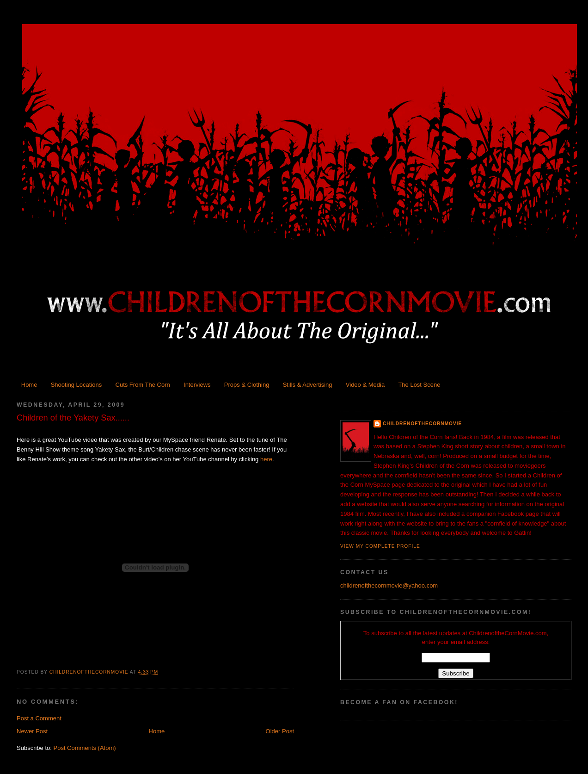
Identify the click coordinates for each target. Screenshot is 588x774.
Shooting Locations (76, 384)
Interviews (197, 384)
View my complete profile (380, 546)
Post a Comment (39, 718)
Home (29, 384)
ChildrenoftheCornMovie (422, 423)
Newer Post (32, 731)
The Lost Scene (419, 384)
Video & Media (365, 384)
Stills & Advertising (307, 384)
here (266, 459)
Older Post (280, 731)
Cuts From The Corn (143, 384)
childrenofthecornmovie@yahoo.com (389, 585)
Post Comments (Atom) (85, 747)
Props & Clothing (247, 384)
